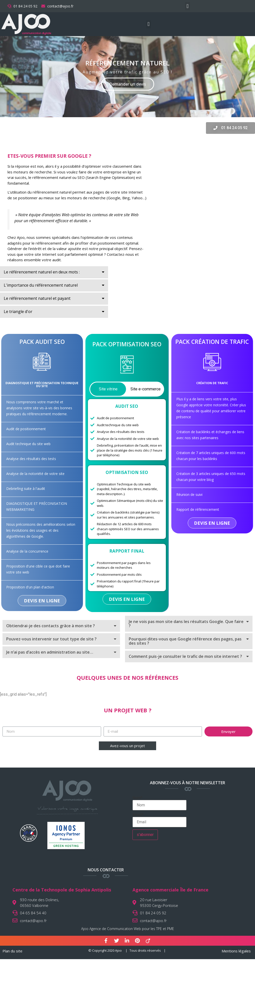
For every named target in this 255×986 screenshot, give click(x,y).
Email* (159, 820)
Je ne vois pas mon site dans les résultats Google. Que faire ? (186, 623)
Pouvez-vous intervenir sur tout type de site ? (51, 639)
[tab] (54, 272)
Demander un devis (127, 84)
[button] (187, 6)
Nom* (159, 803)
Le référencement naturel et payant (37, 298)
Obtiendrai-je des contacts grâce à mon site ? (50, 625)
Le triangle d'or (18, 311)
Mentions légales (236, 950)
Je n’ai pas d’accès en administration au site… (49, 652)
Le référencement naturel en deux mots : (42, 272)
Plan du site (12, 950)
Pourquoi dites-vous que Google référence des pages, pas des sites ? (185, 641)
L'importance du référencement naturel (41, 285)
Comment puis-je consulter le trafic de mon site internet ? (185, 656)
